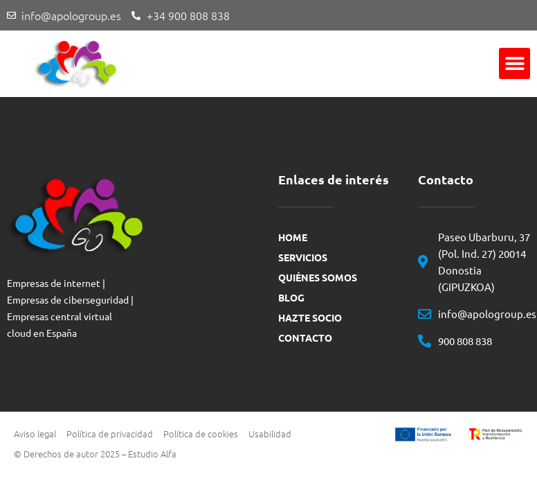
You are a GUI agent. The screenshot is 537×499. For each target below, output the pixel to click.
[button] (514, 63)
